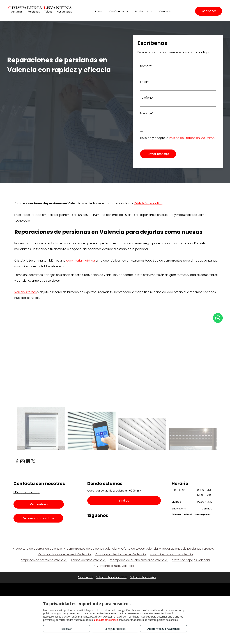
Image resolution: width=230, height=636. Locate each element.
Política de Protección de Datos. (192, 138)
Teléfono (146, 98)
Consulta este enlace (106, 619)
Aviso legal (85, 577)
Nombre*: (146, 66)
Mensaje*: (147, 113)
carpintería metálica (80, 260)
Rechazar (66, 628)
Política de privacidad (111, 577)
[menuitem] (99, 11)
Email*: (144, 82)
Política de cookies (143, 577)
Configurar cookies (115, 628)
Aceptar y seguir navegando (163, 628)
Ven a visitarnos (25, 292)
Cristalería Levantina (148, 203)
